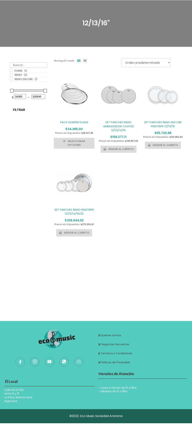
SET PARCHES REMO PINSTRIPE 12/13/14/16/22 (74, 212)
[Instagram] (35, 362)
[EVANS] (11, 70)
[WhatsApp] (64, 362)
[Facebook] (20, 362)
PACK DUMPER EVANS (74, 122)
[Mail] (78, 362)
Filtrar (19, 110)
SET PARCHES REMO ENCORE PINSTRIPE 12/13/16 (163, 124)
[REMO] (11, 74)
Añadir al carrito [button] (121, 149)
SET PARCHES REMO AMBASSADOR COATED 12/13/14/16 (118, 126)
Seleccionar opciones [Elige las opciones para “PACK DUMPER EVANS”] (76, 143)
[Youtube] (49, 362)
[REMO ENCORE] (11, 78)
